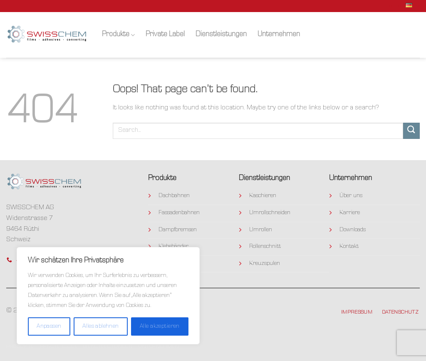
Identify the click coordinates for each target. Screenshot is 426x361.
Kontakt (349, 247)
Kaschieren (262, 196)
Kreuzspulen (264, 264)
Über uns (350, 196)
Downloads (352, 230)
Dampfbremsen (178, 230)
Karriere (349, 213)
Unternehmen (279, 34)
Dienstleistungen (221, 34)
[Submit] (411, 131)
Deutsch (403, 6)
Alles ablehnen (100, 326)
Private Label (165, 34)
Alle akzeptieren (160, 326)
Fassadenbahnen (179, 213)
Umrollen (260, 230)
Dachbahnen (174, 196)
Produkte (118, 35)
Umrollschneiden (269, 213)
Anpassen (49, 326)
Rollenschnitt (265, 247)
